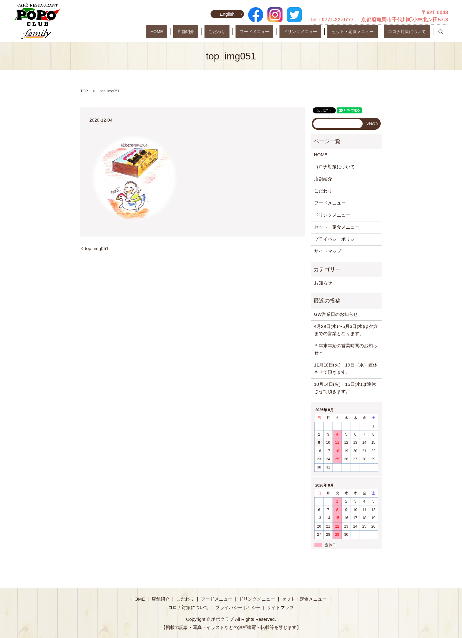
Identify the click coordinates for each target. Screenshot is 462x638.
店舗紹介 (230, 31)
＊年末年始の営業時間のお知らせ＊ (345, 349)
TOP (84, 91)
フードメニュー (283, 31)
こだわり (253, 31)
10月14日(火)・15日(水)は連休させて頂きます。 (345, 388)
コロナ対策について (411, 31)
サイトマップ (327, 251)
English (226, 14)
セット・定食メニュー (365, 31)
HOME (209, 31)
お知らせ (323, 282)
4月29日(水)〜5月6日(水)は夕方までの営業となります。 (346, 330)
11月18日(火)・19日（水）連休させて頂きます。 (345, 368)
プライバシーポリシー (336, 239)
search (440, 31)
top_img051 (96, 248)
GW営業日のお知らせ (336, 314)
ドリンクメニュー (320, 31)
